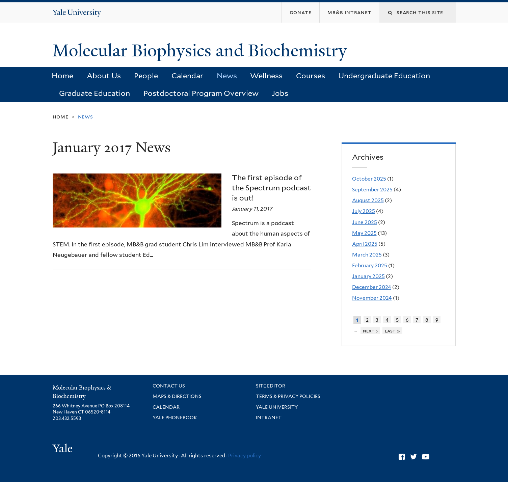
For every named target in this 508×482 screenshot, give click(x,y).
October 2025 (369, 179)
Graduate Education (94, 93)
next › (370, 330)
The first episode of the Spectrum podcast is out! (271, 187)
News (227, 75)
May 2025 (364, 233)
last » (392, 330)
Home (62, 75)
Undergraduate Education (384, 75)
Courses (310, 75)
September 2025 (372, 189)
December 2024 (371, 287)
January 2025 (368, 276)
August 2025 (368, 200)
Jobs (280, 93)
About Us (104, 75)
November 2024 (372, 298)
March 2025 (367, 254)
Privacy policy (244, 456)
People (146, 75)
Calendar (187, 75)
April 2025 (364, 244)
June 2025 (364, 222)
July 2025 (363, 211)
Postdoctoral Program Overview (201, 93)
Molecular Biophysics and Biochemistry (201, 50)
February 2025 (369, 265)
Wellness (266, 75)
